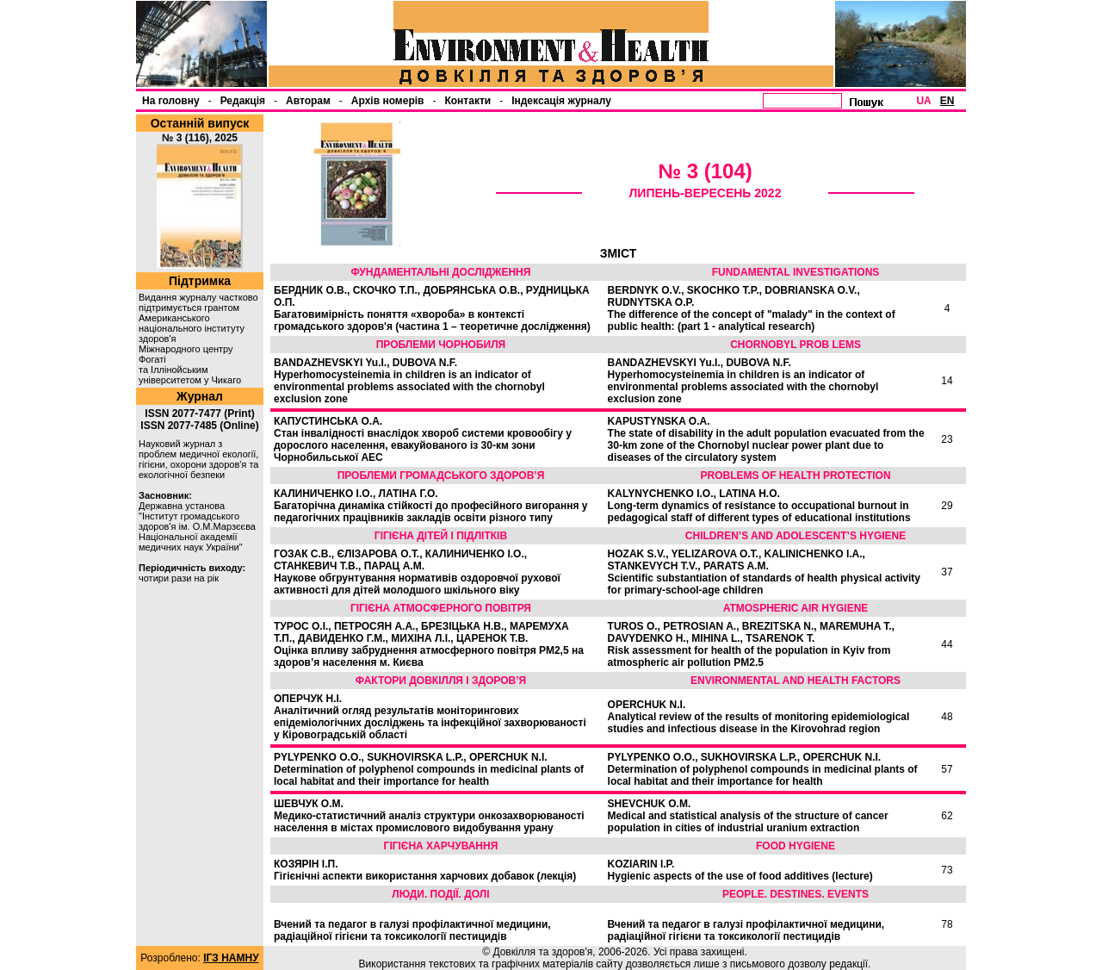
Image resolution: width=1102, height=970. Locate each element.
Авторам (308, 101)
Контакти (467, 101)
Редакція (242, 101)
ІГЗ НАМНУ (230, 958)
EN (947, 101)
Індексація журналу (561, 101)
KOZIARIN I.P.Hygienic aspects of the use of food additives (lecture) (740, 870)
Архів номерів (387, 101)
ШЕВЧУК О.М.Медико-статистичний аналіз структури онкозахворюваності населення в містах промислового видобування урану (429, 816)
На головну (171, 101)
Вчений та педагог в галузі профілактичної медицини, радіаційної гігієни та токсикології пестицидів (412, 930)
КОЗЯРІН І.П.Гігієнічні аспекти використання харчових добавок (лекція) (425, 870)
